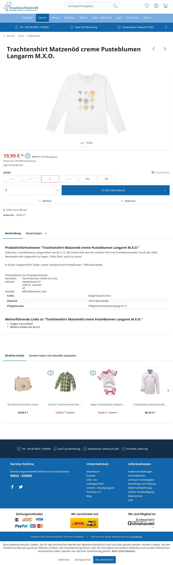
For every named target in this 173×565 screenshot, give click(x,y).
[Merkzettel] (147, 5)
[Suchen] (115, 6)
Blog (88, 496)
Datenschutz (135, 496)
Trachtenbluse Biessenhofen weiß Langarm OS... (151, 404)
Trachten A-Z (93, 491)
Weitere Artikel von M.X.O (22, 327)
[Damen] (42, 17)
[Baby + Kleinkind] (102, 17)
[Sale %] (147, 17)
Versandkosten (15, 165)
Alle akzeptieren (104, 559)
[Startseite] (27, 17)
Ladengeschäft (94, 483)
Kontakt (90, 475)
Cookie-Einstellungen (140, 471)
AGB (130, 500)
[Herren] (55, 17)
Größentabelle (161, 172)
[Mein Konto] (156, 5)
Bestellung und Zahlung (142, 483)
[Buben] (83, 17)
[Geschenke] (132, 17)
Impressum (93, 471)
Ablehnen (64, 559)
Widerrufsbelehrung (140, 487)
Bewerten (128, 201)
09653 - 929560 (21, 476)
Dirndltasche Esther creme (23, 404)
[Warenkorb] (165, 5)
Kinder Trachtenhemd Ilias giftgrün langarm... (66, 404)
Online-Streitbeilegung (141, 491)
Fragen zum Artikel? (19, 323)
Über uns (91, 479)
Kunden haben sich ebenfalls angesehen (52, 355)
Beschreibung (13, 233)
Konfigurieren (83, 559)
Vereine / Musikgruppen (100, 487)
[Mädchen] (69, 17)
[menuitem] (92, 6)
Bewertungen (36, 233)
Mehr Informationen (123, 551)
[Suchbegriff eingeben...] (92, 6)
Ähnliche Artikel (14, 355)
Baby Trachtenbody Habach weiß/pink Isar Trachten (108, 404)
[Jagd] (119, 17)
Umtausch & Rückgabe (141, 479)
